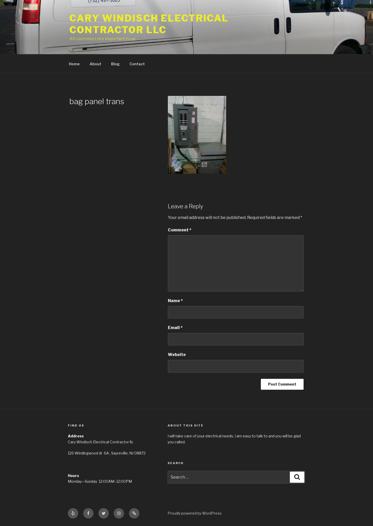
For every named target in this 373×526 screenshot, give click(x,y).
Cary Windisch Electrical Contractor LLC (149, 23)
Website (177, 354)
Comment (179, 230)
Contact (137, 64)
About (95, 64)
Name (175, 300)
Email (175, 327)
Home (74, 64)
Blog (115, 64)
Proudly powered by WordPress (195, 513)
